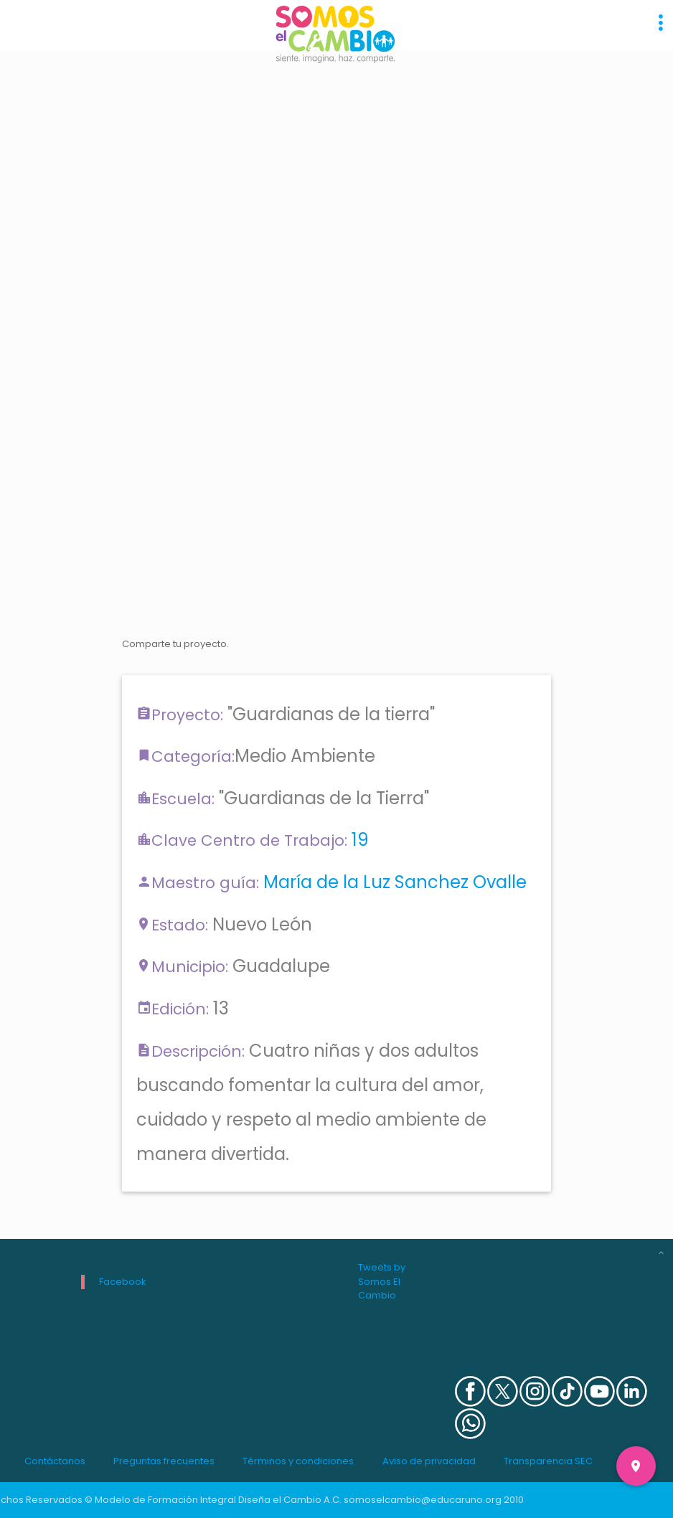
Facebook (122, 1281)
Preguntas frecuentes (164, 1461)
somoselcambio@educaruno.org (423, 1500)
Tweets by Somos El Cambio (381, 1281)
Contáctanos (54, 1461)
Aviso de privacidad (429, 1461)
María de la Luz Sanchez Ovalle (395, 882)
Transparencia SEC (548, 1461)
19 (360, 840)
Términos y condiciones (298, 1461)
